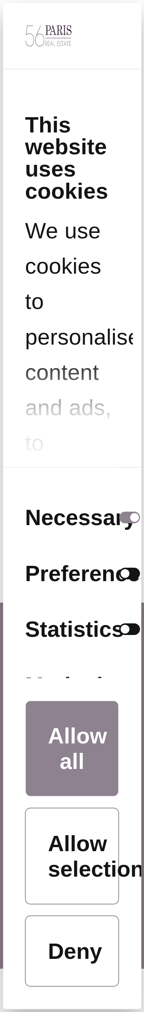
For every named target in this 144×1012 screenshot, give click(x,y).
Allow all (77, 748)
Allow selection (83, 856)
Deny (75, 951)
